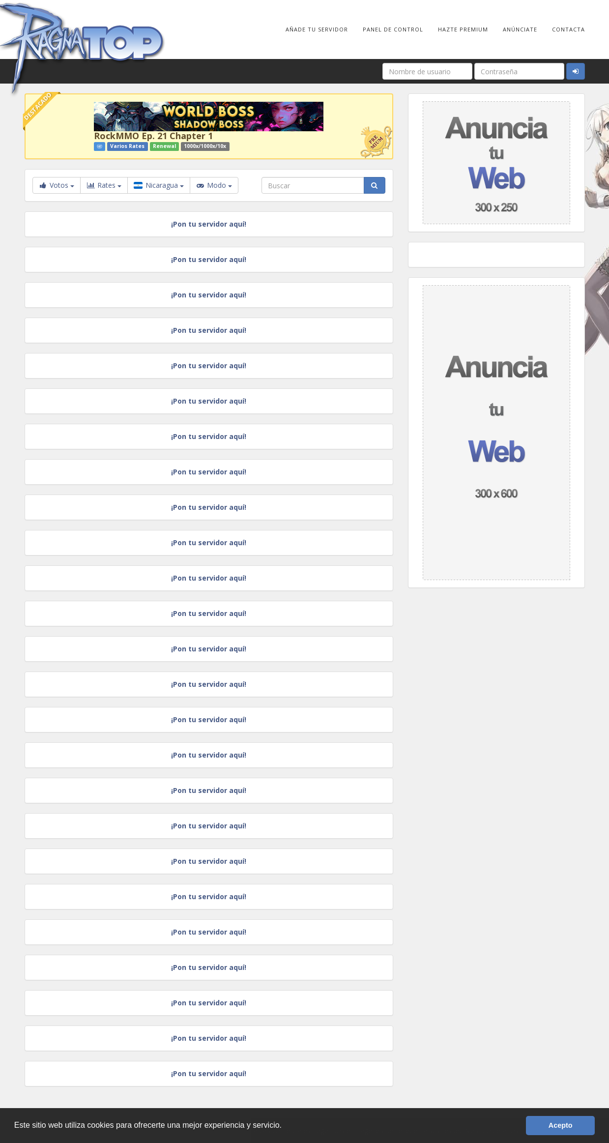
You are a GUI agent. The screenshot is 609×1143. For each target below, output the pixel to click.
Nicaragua (159, 185)
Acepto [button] (561, 1125)
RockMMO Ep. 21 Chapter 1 (153, 136)
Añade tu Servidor (317, 29)
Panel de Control (393, 29)
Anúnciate (520, 29)
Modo (214, 185)
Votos (56, 185)
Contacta (568, 29)
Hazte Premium (463, 29)
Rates (104, 185)
